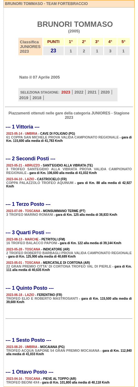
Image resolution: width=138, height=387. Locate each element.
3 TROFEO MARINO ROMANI (29, 214)
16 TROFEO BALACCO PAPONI (31, 243)
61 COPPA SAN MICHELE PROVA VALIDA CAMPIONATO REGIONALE (62, 137)
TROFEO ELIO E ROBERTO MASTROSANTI (42, 298)
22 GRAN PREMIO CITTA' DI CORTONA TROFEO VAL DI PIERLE (58, 266)
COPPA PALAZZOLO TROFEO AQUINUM (39, 183)
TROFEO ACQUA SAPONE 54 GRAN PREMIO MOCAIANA (52, 350)
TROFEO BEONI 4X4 (22, 382)
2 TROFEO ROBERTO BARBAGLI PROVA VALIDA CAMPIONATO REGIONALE (69, 253)
